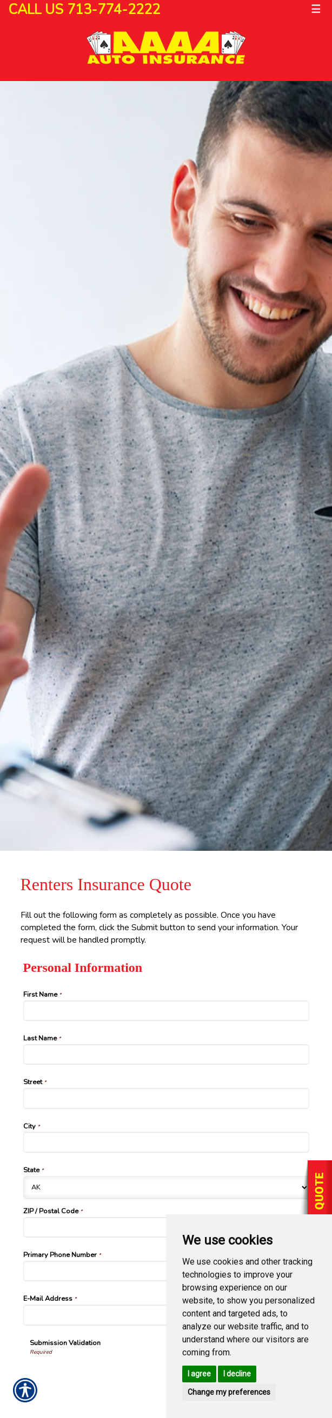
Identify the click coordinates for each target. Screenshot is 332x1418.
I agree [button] (199, 1373)
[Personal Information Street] (166, 1098)
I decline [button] (237, 1373)
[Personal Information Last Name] (166, 1054)
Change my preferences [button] (229, 1392)
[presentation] (112, 1377)
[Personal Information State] (166, 1187)
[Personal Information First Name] (166, 1010)
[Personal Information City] (166, 1142)
